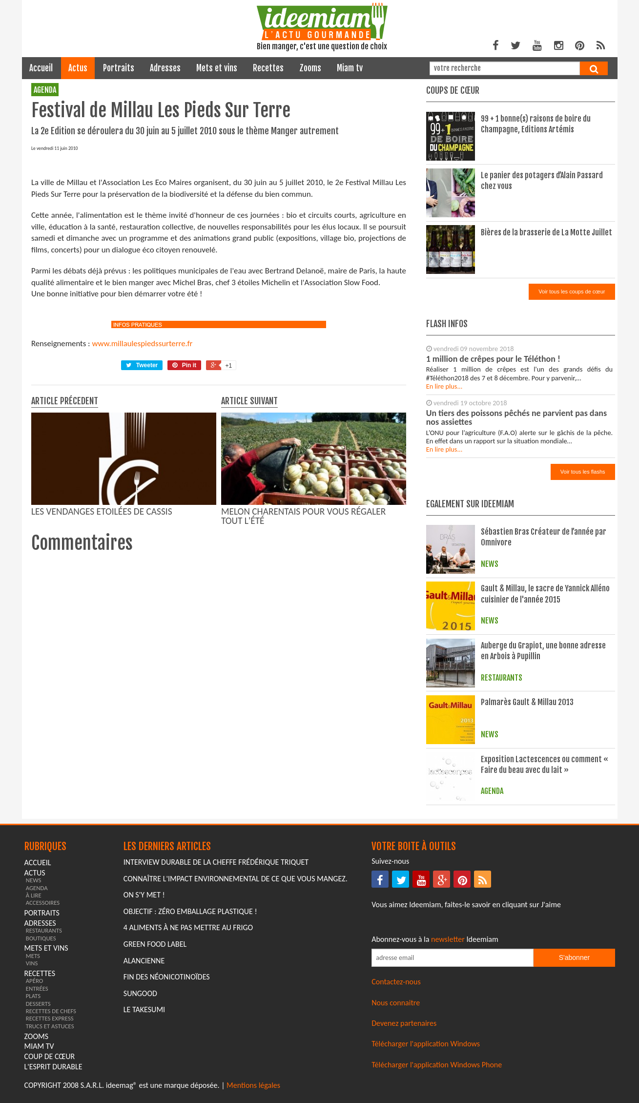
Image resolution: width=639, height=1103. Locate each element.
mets (33, 955)
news (33, 880)
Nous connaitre (395, 1002)
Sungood (140, 993)
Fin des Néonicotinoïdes (167, 976)
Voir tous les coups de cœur (571, 291)
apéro (34, 980)
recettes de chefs (51, 1011)
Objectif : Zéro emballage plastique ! (190, 911)
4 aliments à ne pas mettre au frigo (188, 927)
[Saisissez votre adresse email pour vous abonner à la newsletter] (452, 958)
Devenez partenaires (403, 1023)
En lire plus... (444, 386)
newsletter (448, 939)
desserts (38, 1003)
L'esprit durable (53, 1066)
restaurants (44, 930)
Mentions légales (253, 1085)
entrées (37, 988)
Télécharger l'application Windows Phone (436, 1064)
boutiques (41, 938)
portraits (118, 68)
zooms (310, 68)
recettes (268, 68)
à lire (33, 895)
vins (32, 963)
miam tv (350, 68)
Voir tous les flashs (582, 472)
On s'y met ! (144, 894)
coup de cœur (49, 1056)
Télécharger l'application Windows (425, 1043)
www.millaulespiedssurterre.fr (142, 527)
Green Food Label (155, 944)
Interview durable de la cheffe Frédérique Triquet (216, 862)
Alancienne (144, 960)
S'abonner (574, 957)
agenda (45, 90)
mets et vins (216, 68)
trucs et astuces (50, 1026)
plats (33, 995)
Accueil (41, 68)
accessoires (43, 902)
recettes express (50, 1018)
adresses (165, 68)
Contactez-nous (396, 981)
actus (77, 68)
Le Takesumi (144, 1009)
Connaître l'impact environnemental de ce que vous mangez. (236, 878)
